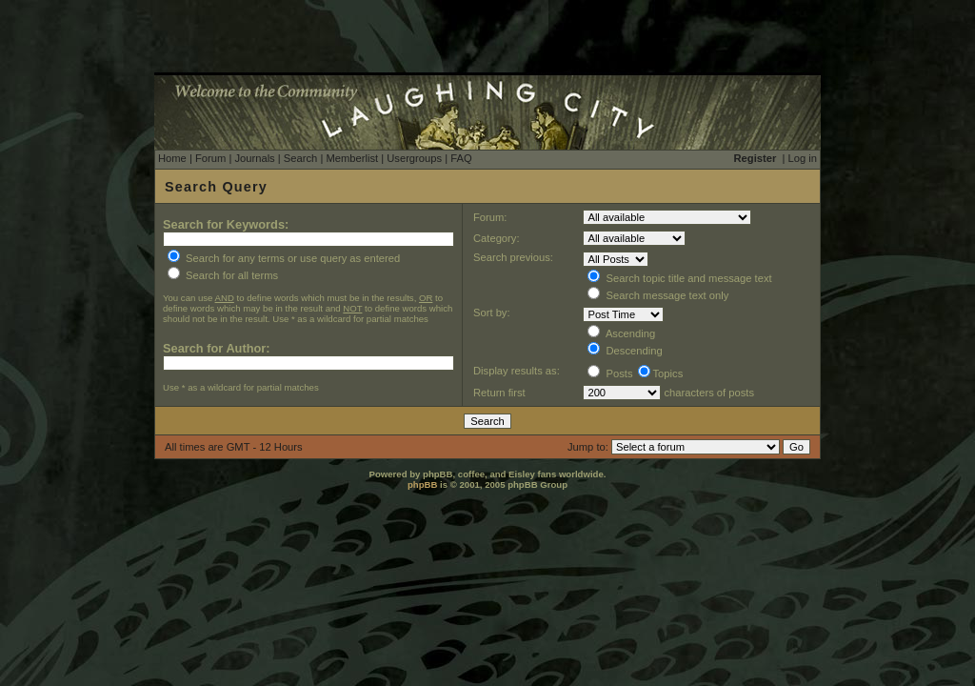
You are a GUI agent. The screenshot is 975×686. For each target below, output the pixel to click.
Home (172, 158)
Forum (210, 158)
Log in (802, 158)
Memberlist (352, 158)
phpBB (422, 484)
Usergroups (414, 158)
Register (755, 158)
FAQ (460, 158)
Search (300, 158)
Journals (254, 158)
